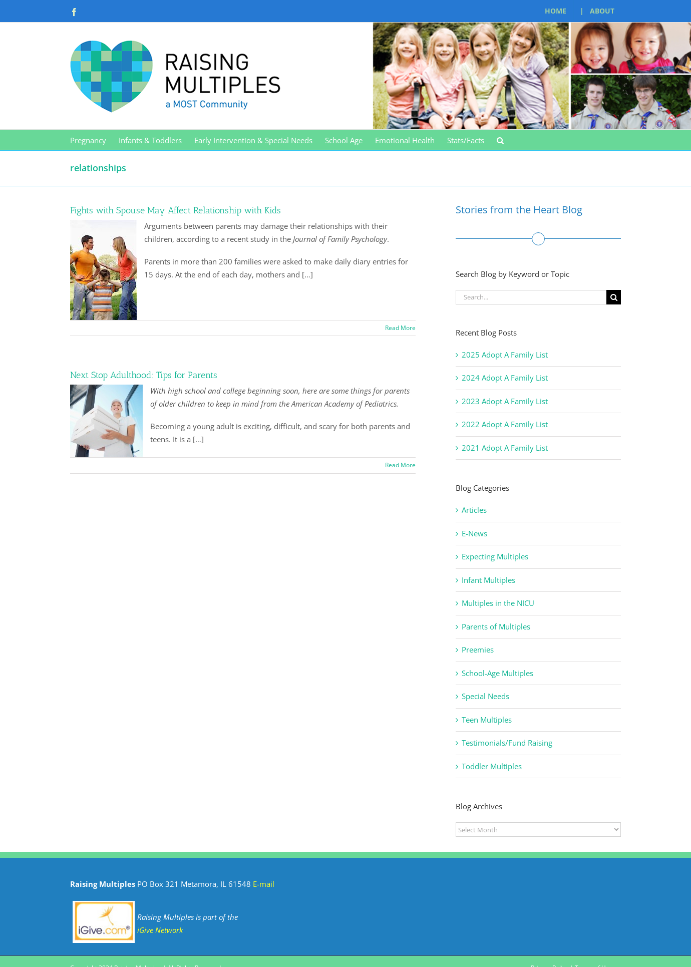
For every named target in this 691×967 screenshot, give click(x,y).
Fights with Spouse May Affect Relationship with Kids (175, 210)
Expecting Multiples (495, 556)
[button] (500, 140)
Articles (474, 510)
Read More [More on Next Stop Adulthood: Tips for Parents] (400, 465)
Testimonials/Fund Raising (507, 743)
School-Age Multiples (497, 673)
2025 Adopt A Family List (505, 355)
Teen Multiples (487, 720)
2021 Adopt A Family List (505, 448)
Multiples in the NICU (498, 603)
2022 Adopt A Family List (505, 424)
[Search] (613, 297)
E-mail (263, 884)
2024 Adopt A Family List (505, 378)
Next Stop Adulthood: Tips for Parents (143, 375)
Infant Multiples (488, 580)
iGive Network (160, 930)
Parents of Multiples (496, 626)
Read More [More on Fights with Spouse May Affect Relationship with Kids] (400, 328)
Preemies (478, 649)
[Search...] (531, 297)
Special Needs (485, 696)
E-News (474, 533)
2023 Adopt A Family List (505, 401)
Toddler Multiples (492, 766)
